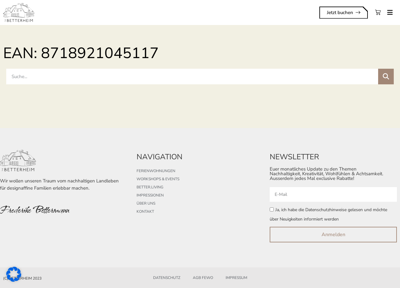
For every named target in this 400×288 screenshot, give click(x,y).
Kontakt (145, 211)
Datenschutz (166, 277)
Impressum (236, 277)
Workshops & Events (158, 178)
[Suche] (386, 76)
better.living (150, 187)
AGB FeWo (203, 277)
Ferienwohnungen (156, 170)
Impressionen (150, 195)
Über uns (146, 203)
